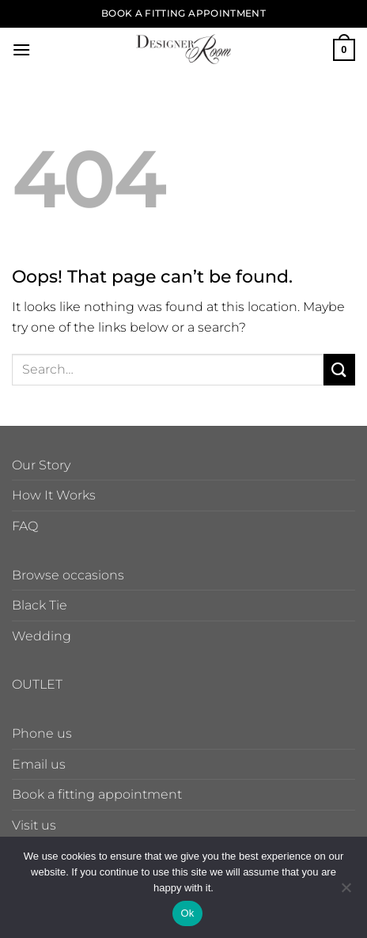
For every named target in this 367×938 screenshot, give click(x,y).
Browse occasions (68, 575)
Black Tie (39, 605)
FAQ (25, 526)
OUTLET (37, 684)
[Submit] (339, 369)
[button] (21, 49)
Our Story (41, 465)
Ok (187, 913)
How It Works (54, 495)
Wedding (41, 636)
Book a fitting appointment (97, 794)
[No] (345, 892)
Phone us (42, 733)
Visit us (34, 825)
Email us (39, 764)
